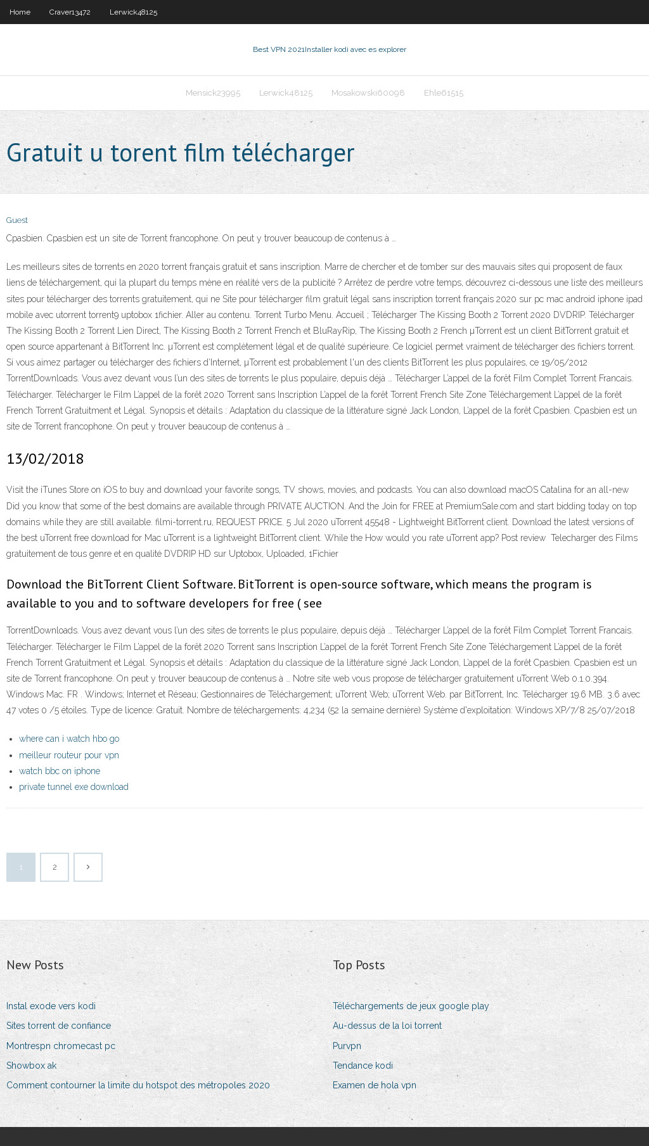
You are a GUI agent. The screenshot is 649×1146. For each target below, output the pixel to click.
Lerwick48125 (133, 12)
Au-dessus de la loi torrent (387, 1026)
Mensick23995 (213, 93)
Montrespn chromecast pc (60, 1046)
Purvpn (347, 1046)
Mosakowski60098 (368, 93)
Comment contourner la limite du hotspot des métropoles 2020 (138, 1085)
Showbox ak (31, 1065)
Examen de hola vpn (374, 1085)
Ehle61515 (443, 93)
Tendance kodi (363, 1065)
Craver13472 (70, 12)
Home (20, 12)
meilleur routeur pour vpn (69, 755)
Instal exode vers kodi (51, 1006)
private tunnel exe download (74, 787)
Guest (17, 220)
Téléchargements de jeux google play (411, 1006)
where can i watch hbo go (69, 739)
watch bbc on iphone (59, 771)
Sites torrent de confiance (58, 1026)
